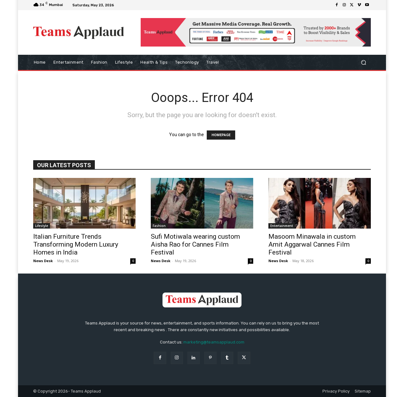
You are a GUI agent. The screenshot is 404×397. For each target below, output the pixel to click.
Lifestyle (41, 226)
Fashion (159, 226)
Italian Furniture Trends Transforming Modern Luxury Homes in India (75, 244)
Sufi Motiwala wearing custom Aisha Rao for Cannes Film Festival (195, 244)
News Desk (43, 260)
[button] (363, 62)
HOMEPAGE (220, 135)
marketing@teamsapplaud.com (213, 342)
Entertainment (281, 226)
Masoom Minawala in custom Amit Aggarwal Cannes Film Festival (312, 244)
